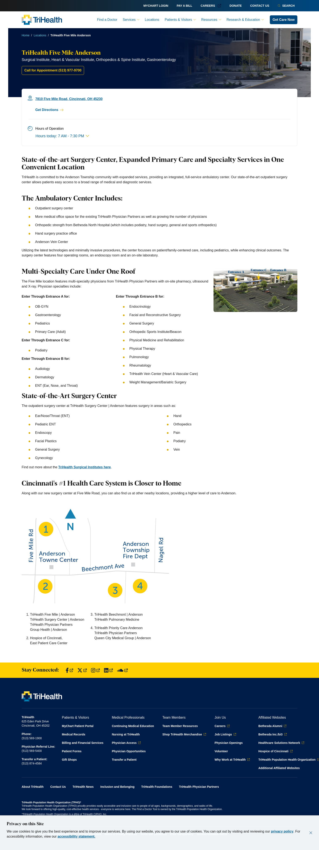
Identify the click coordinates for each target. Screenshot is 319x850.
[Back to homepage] (42, 20)
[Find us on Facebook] (69, 670)
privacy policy (282, 831)
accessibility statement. (76, 836)
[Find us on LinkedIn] (108, 670)
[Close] (311, 832)
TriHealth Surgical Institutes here (84, 467)
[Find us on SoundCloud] (122, 670)
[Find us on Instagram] (95, 670)
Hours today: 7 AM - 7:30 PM (62, 136)
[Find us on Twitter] (82, 670)
